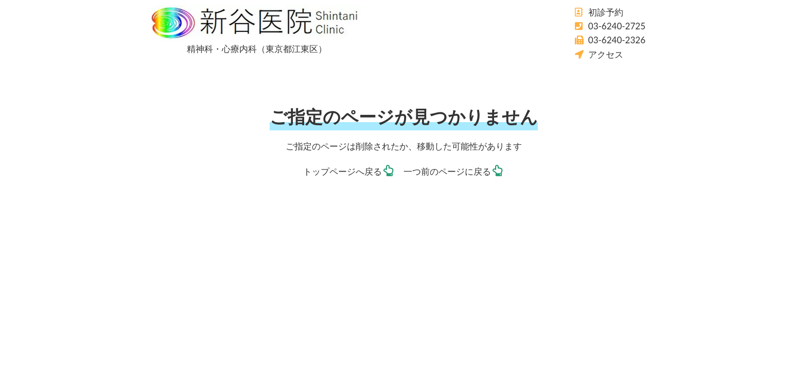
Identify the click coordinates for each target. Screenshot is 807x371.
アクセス (605, 54)
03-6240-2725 (616, 26)
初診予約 (605, 12)
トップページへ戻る (342, 171)
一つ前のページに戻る (447, 171)
